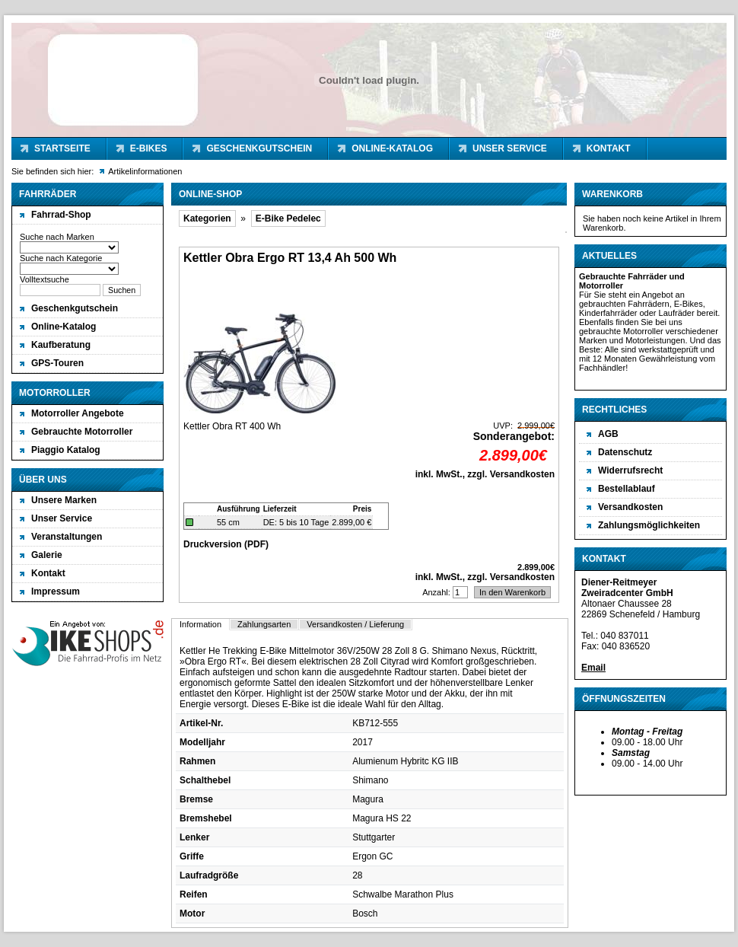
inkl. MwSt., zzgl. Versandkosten (485, 474)
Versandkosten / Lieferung (355, 624)
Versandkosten (630, 507)
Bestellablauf (626, 488)
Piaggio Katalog (65, 450)
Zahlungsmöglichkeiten (649, 525)
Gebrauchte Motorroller (81, 431)
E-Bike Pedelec (288, 218)
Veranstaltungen (66, 536)
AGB (608, 434)
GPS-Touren (57, 363)
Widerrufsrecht (630, 470)
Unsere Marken (64, 500)
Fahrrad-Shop (61, 214)
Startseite (62, 148)
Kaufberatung (61, 345)
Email (593, 667)
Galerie (46, 555)
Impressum (55, 591)
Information (200, 624)
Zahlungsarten (264, 624)
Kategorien (207, 218)
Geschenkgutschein (259, 148)
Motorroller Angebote (77, 413)
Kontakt (609, 148)
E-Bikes (148, 148)
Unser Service (509, 148)
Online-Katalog (392, 148)
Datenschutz (625, 452)
